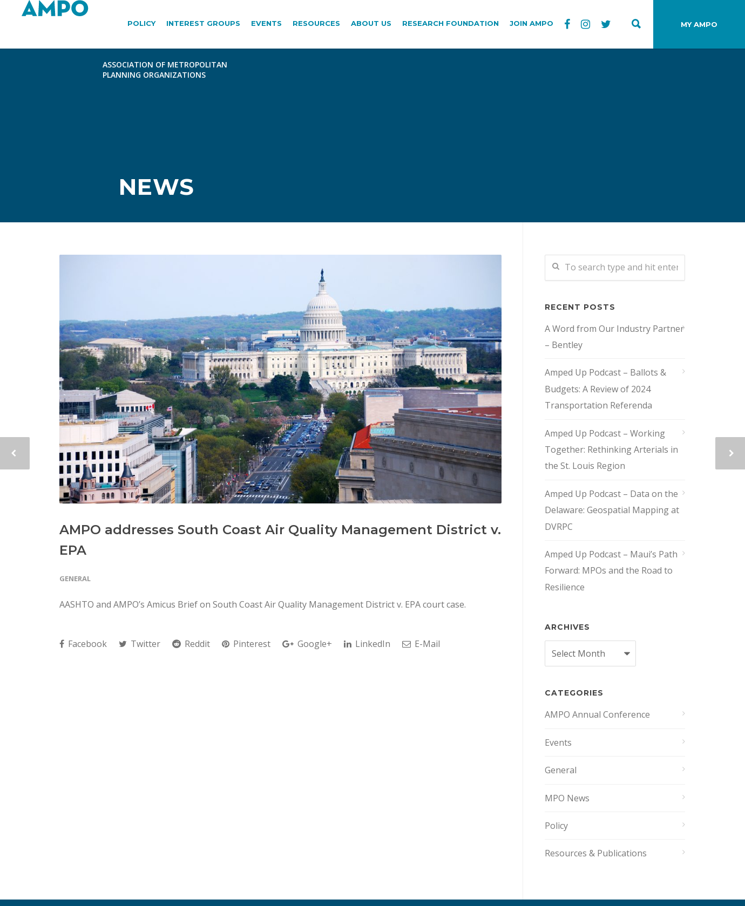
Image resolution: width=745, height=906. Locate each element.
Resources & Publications (596, 853)
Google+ (307, 644)
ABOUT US (371, 23)
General (75, 578)
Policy (556, 826)
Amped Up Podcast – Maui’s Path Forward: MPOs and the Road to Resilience (611, 570)
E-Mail (421, 644)
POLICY (141, 23)
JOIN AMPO (531, 23)
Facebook (83, 644)
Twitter (139, 644)
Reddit (191, 644)
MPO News (567, 798)
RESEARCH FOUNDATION (450, 23)
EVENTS (266, 23)
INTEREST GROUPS (203, 23)
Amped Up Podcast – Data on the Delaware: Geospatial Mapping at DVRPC (612, 510)
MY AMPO (699, 24)
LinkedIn (367, 644)
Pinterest (246, 644)
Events (558, 742)
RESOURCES (316, 23)
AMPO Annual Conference (597, 714)
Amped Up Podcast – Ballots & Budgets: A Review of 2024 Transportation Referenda (605, 388)
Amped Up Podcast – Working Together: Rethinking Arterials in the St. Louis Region (611, 449)
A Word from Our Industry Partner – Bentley (614, 337)
